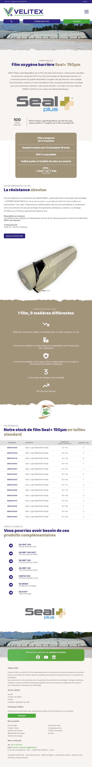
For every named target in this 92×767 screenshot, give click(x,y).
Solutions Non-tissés (15, 730)
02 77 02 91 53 (16, 745)
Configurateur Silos (54, 728)
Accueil (10, 694)
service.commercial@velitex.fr (25, 747)
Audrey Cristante (22, 758)
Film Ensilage (12, 725)
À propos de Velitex (15, 697)
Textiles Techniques (55, 730)
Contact (10, 699)
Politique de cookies (62, 755)
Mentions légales (48, 755)
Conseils (51, 733)
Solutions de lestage (15, 736)
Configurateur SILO (41, 21)
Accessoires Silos (54, 725)
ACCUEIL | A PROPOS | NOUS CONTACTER (16, 1)
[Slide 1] (44, 290)
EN (86, 1)
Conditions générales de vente (19, 702)
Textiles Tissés (13, 728)
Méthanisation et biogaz (16, 733)
